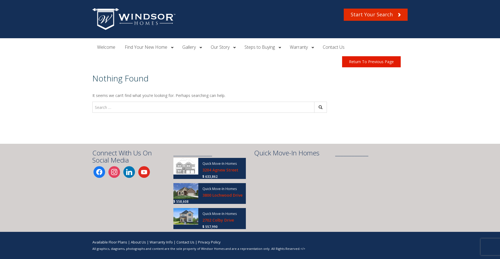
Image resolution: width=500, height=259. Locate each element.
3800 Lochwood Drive (222, 195)
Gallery (189, 47)
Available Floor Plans (109, 242)
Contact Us (334, 47)
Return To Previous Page (371, 61)
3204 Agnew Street (220, 170)
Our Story (220, 47)
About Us (138, 242)
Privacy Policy (209, 242)
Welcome (106, 47)
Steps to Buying (259, 47)
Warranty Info (161, 242)
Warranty (299, 47)
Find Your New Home (146, 47)
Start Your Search (376, 14)
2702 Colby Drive (218, 220)
